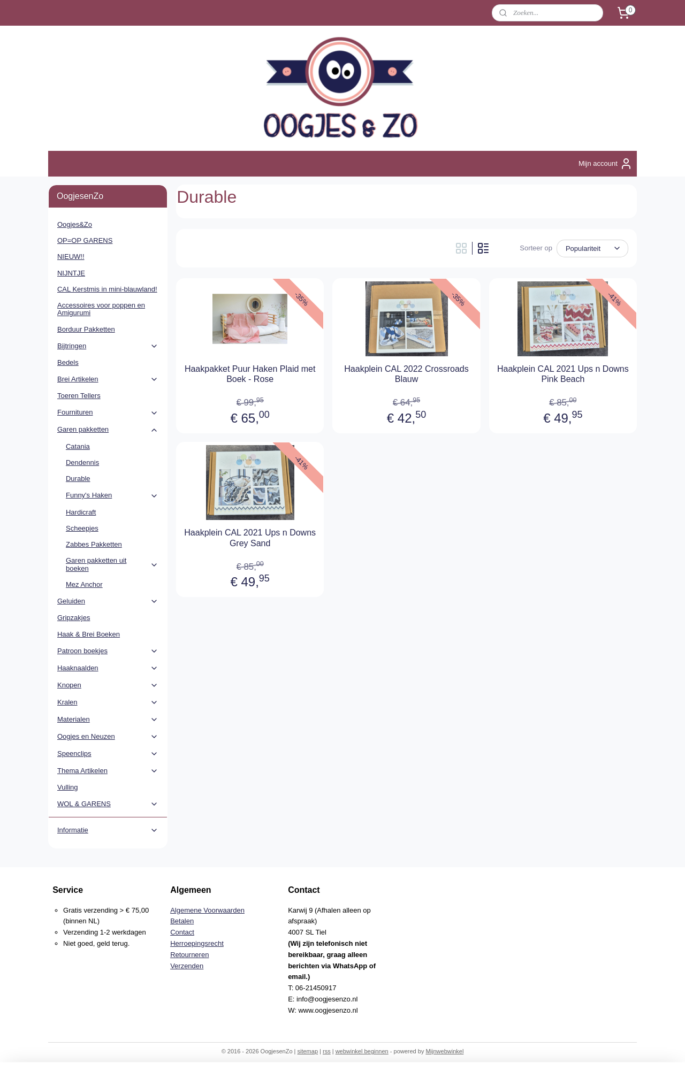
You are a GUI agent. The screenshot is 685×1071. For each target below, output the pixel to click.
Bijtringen (107, 346)
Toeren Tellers (79, 396)
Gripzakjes (73, 618)
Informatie (107, 830)
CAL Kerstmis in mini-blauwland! (107, 289)
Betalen (182, 921)
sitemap (307, 1051)
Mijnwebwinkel (444, 1051)
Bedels (68, 362)
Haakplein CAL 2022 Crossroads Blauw (406, 374)
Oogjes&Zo (74, 224)
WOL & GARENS (107, 804)
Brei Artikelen (107, 379)
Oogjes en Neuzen (107, 736)
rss (327, 1051)
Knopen (107, 685)
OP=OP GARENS (84, 240)
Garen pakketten (107, 429)
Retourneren (189, 955)
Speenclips (107, 753)
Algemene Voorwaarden (207, 910)
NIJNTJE (71, 273)
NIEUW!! (71, 257)
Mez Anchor (84, 584)
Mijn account (606, 163)
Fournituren (107, 412)
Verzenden (186, 966)
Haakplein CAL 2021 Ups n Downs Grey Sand (250, 537)
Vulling (67, 787)
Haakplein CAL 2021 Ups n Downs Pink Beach (563, 374)
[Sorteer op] (592, 248)
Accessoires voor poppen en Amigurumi (101, 309)
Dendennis (82, 462)
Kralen (107, 702)
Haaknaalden (107, 668)
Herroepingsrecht (197, 943)
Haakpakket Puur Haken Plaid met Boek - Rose (250, 374)
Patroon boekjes (107, 651)
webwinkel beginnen (362, 1051)
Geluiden (107, 601)
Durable (78, 479)
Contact (182, 932)
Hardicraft (81, 512)
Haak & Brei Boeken (88, 634)
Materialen (107, 719)
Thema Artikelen (107, 771)
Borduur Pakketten (86, 329)
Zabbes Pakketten (94, 544)
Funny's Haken (112, 495)
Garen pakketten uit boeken (112, 564)
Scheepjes (82, 528)
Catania (78, 446)
